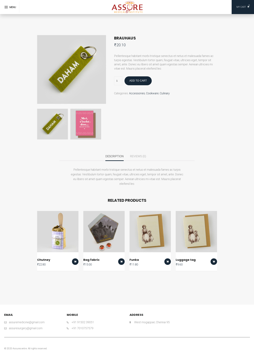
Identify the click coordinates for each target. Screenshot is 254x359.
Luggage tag (186, 260)
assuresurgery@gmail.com (25, 328)
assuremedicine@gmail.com (27, 322)
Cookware (152, 93)
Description (114, 156)
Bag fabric (91, 260)
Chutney (43, 260)
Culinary (165, 93)
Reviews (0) (138, 156)
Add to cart (138, 80)
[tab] (114, 157)
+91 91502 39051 (82, 322)
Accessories (137, 93)
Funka (134, 260)
